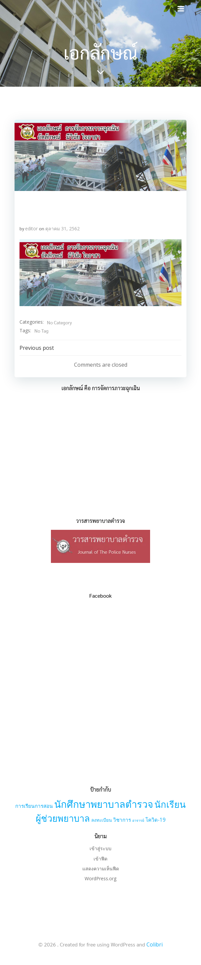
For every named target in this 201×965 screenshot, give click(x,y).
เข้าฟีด (100, 858)
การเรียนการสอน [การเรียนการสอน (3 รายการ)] (34, 806)
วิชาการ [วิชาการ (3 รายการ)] (122, 819)
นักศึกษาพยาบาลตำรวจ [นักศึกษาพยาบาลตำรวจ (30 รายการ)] (103, 804)
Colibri (154, 944)
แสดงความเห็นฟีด (100, 868)
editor (31, 228)
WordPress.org (100, 878)
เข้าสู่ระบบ (100, 848)
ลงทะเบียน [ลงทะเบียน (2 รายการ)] (101, 820)
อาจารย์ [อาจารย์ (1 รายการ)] (138, 820)
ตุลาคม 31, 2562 (62, 228)
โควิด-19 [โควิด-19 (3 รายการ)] (155, 819)
